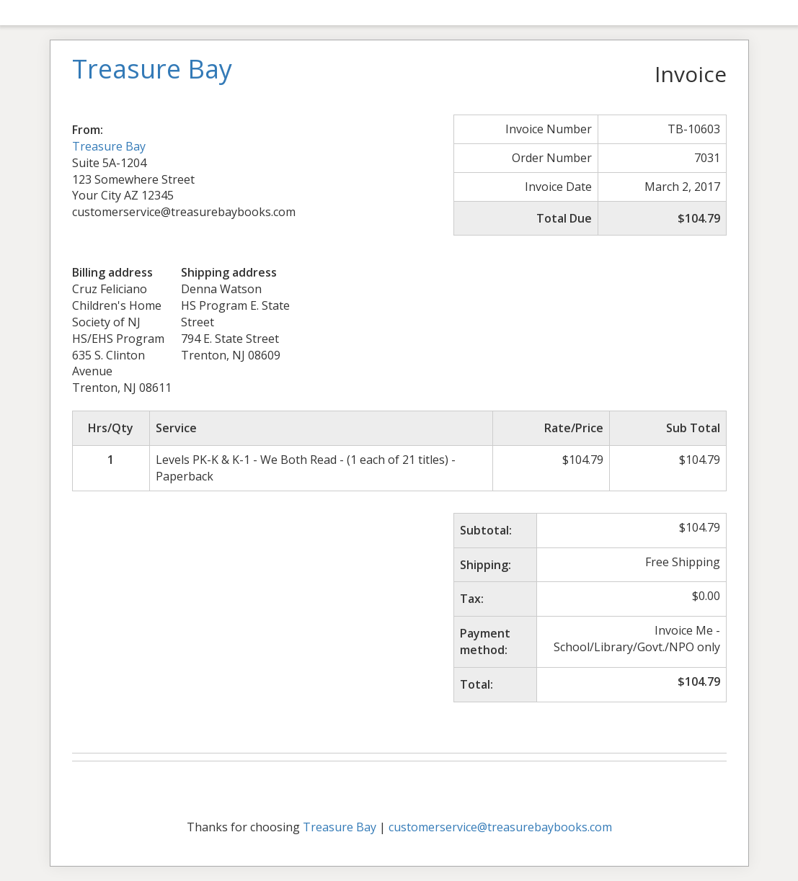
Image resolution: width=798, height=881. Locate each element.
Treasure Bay (109, 146)
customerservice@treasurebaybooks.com (500, 827)
